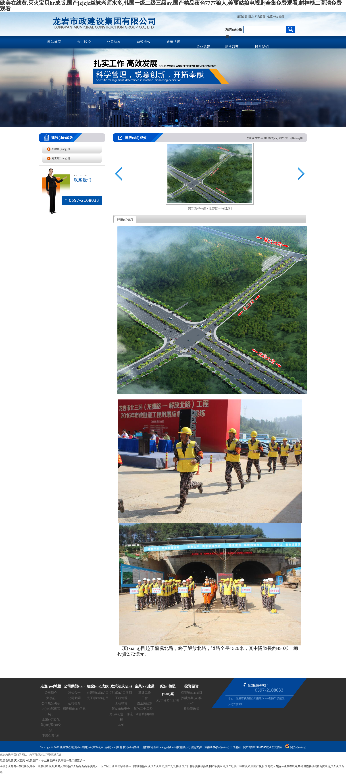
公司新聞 (74, 698)
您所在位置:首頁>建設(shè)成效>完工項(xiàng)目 (275, 138)
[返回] (227, 208)
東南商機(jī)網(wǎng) (216, 747)
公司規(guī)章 (51, 703)
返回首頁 (242, 16)
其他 (121, 725)
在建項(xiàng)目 (61, 149)
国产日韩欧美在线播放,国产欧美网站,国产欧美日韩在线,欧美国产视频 (223, 766)
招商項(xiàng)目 (191, 692)
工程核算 (121, 703)
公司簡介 (51, 692)
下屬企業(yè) (51, 735)
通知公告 (74, 692)
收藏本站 (272, 16)
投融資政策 (191, 708)
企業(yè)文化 (51, 719)
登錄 (281, 16)
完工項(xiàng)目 (61, 158)
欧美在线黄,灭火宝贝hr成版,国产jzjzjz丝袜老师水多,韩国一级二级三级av (42, 760)
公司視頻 (74, 703)
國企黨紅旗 (144, 703)
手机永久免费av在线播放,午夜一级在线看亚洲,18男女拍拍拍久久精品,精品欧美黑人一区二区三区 (57, 766)
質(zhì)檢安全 (121, 708)
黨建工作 (144, 692)
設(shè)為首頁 (257, 16)
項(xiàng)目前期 (121, 692)
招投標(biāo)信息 (74, 708)
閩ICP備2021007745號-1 (257, 747)
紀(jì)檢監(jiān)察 (167, 700)
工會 (145, 698)
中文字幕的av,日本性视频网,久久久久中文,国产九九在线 (148, 766)
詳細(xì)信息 (125, 219)
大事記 (51, 698)
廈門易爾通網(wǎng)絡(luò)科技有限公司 (166, 747)
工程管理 (121, 698)
